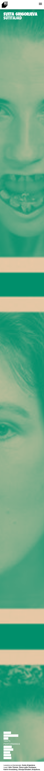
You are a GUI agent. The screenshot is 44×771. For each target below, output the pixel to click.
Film (6, 738)
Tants (7, 741)
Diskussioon (11, 735)
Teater (8, 747)
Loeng (7, 733)
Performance (12, 744)
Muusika (8, 749)
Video (7, 752)
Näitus (7, 758)
